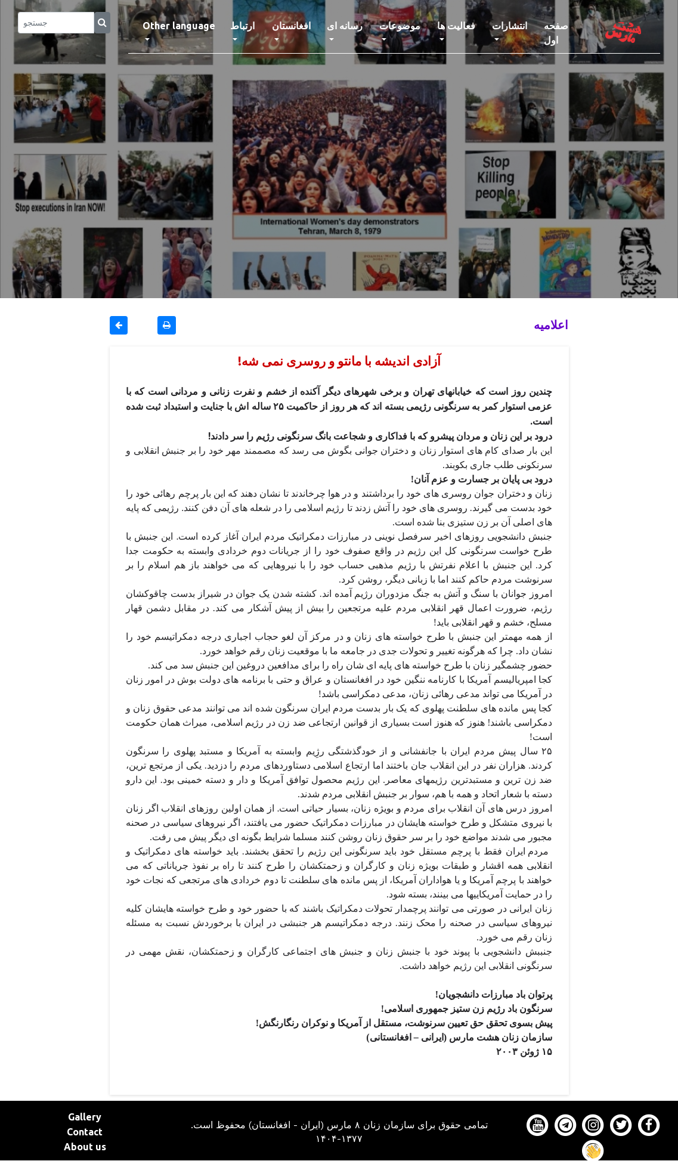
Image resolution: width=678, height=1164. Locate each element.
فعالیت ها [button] (456, 25)
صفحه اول (565, 32)
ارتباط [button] (242, 25)
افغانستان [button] (291, 25)
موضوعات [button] (399, 25)
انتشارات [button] (509, 25)
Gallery (84, 1117)
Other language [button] (179, 25)
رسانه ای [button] (345, 25)
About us (85, 1146)
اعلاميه (551, 325)
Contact (85, 1131)
